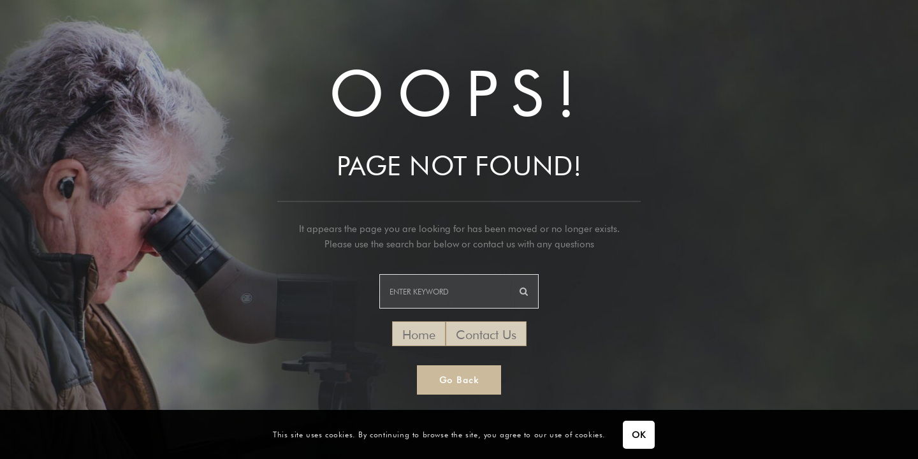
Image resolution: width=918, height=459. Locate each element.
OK (638, 435)
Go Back (459, 380)
